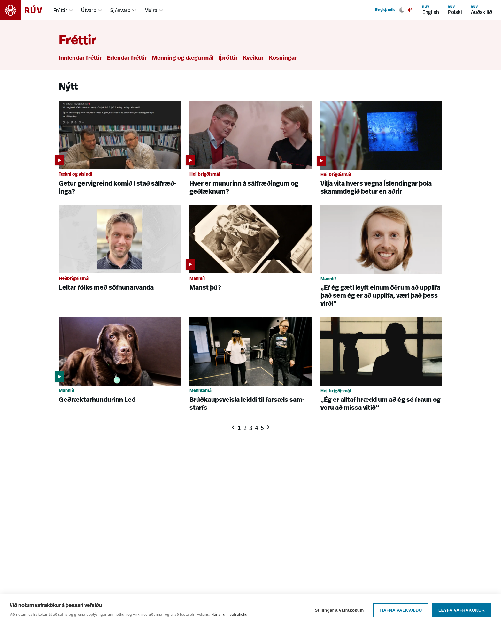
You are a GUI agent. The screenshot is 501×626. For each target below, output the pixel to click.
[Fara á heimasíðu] (26, 10)
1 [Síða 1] (239, 428)
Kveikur (253, 58)
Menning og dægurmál (182, 58)
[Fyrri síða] (233, 427)
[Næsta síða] (268, 427)
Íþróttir (228, 58)
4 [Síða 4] (256, 428)
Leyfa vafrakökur (461, 610)
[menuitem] (63, 10)
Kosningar (283, 58)
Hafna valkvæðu (401, 610)
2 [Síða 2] (245, 428)
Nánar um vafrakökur (230, 614)
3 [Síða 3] (250, 428)
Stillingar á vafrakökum (339, 610)
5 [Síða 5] (262, 428)
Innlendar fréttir (80, 58)
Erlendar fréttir (127, 58)
